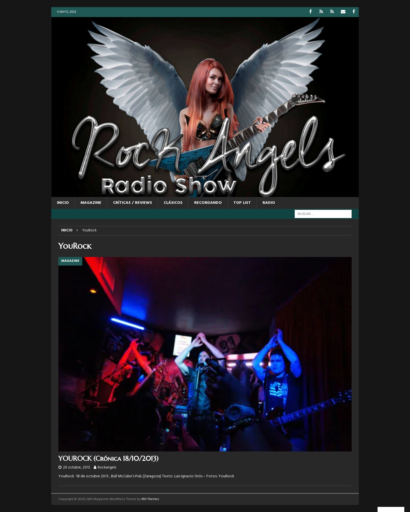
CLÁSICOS (173, 203)
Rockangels (107, 467)
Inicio (63, 203)
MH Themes (150, 499)
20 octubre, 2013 (76, 467)
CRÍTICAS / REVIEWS (132, 203)
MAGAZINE (91, 203)
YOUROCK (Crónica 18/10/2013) (108, 458)
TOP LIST (242, 203)
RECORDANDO (208, 203)
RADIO (269, 203)
